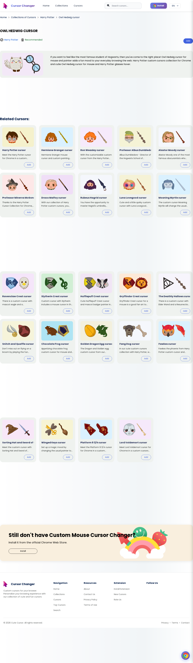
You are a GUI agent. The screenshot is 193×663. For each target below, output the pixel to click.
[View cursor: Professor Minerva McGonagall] (18, 195)
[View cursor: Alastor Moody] (174, 147)
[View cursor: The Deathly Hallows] (174, 293)
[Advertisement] (96, 93)
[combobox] (123, 6)
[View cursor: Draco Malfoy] (57, 195)
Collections (61, 5)
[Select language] (175, 5)
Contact (185, 622)
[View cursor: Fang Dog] (135, 341)
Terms (175, 622)
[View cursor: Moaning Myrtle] (174, 195)
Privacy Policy (90, 599)
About (87, 589)
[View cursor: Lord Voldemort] (135, 439)
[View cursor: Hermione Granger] (57, 147)
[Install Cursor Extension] (158, 6)
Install (23, 551)
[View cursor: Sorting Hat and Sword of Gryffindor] (18, 439)
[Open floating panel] (185, 655)
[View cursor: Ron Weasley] (96, 147)
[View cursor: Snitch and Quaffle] (18, 341)
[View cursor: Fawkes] (174, 341)
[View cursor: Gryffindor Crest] (135, 293)
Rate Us (117, 599)
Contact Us (89, 594)
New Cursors (120, 594)
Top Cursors (59, 604)
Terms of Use (90, 604)
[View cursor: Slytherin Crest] (57, 293)
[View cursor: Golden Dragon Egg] (96, 341)
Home (46, 5)
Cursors (78, 5)
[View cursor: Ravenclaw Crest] (18, 293)
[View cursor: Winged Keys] (57, 439)
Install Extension (122, 589)
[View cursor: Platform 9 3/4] (96, 439)
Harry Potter (11, 39)
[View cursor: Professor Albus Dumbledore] (135, 147)
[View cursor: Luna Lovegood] (135, 195)
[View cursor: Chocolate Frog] (57, 341)
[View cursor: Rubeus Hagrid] (96, 195)
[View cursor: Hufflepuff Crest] (96, 293)
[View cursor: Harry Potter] (18, 147)
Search (56, 610)
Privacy (165, 622)
